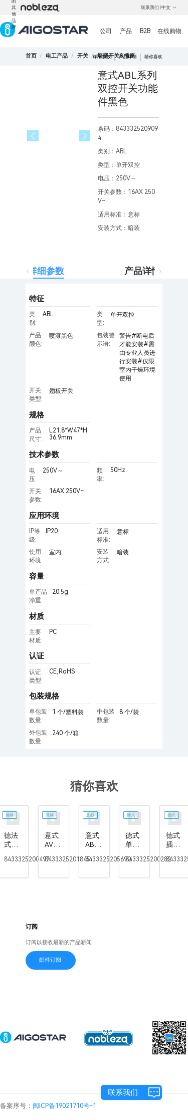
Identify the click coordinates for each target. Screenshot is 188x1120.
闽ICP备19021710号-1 (64, 1105)
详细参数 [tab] (46, 271)
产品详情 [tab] (142, 271)
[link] (57, 56)
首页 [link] (31, 56)
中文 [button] (169, 7)
